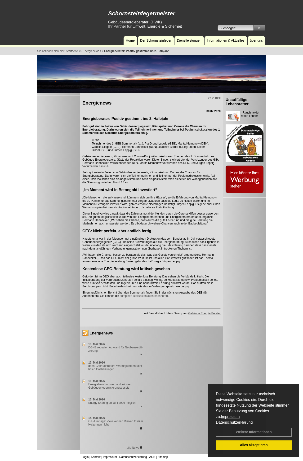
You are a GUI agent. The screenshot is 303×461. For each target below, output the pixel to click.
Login (85, 457)
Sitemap (162, 457)
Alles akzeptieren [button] (254, 445)
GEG (117, 242)
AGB (152, 457)
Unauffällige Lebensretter (237, 102)
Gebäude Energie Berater (204, 313)
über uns (256, 40)
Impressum (230, 417)
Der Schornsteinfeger (155, 40)
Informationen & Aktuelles (226, 40)
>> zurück (214, 98)
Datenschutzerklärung (234, 422)
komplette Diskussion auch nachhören (144, 296)
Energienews (101, 333)
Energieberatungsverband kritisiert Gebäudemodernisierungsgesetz (110, 386)
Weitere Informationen (254, 432)
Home (130, 40)
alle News (134, 447)
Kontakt (96, 457)
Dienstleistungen (189, 40)
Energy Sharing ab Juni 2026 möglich (111, 402)
